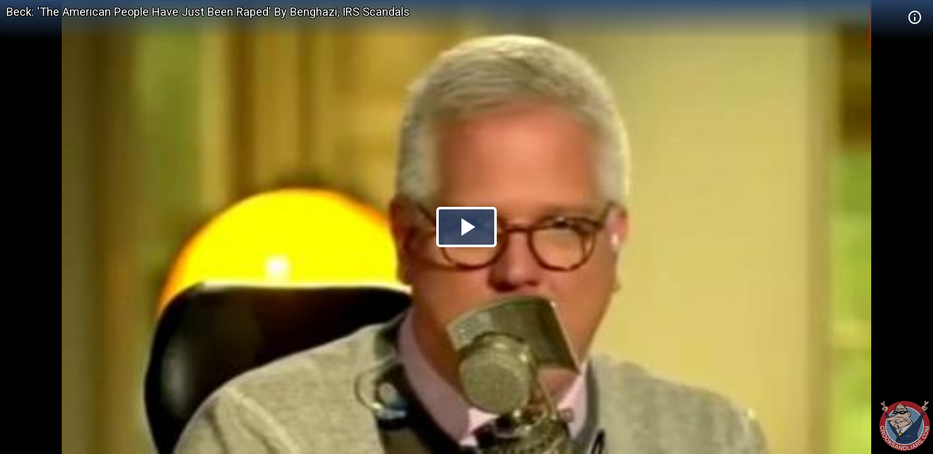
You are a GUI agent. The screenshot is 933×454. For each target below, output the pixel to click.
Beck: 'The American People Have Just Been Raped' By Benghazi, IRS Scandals (208, 11)
